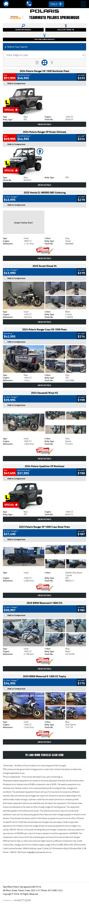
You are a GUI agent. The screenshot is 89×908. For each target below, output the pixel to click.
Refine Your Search (16, 47)
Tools (56, 4)
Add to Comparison (16, 83)
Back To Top (44, 871)
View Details (44, 124)
